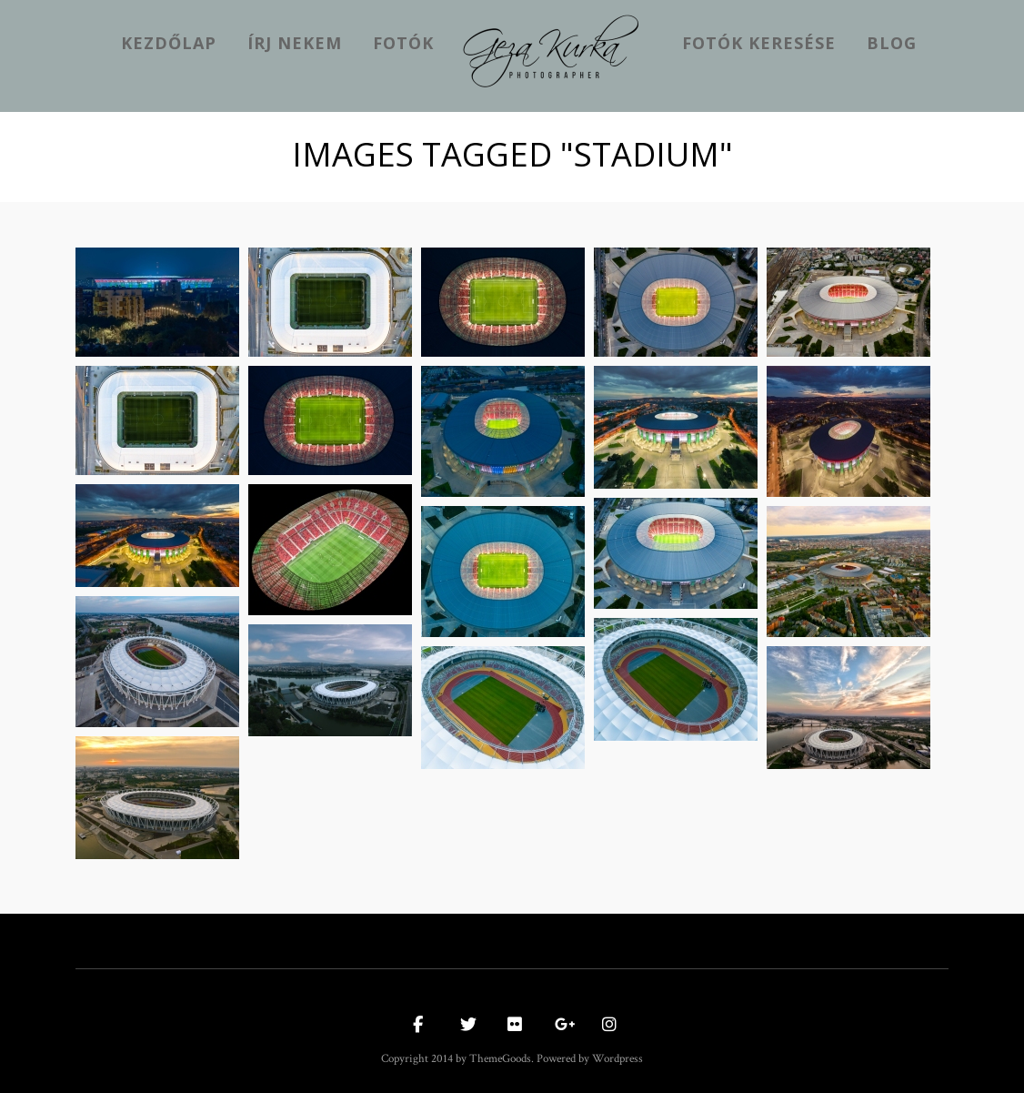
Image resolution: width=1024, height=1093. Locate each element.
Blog (892, 43)
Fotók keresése (759, 43)
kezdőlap (168, 43)
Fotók (403, 43)
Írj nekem (294, 43)
